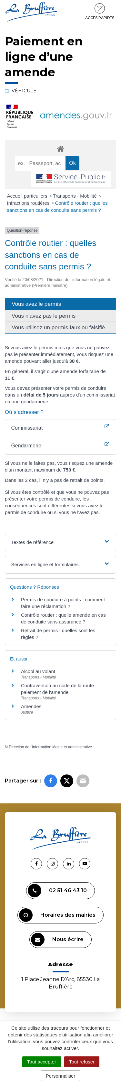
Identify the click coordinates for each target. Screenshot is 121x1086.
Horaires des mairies (57, 915)
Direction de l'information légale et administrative (50, 747)
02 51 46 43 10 (57, 890)
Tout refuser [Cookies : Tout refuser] (82, 1061)
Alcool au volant (38, 671)
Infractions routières (29, 203)
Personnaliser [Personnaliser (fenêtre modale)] (61, 1076)
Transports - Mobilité (75, 196)
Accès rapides (99, 11)
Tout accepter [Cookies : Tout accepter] (41, 1061)
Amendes (31, 706)
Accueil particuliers (28, 196)
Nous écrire (57, 939)
